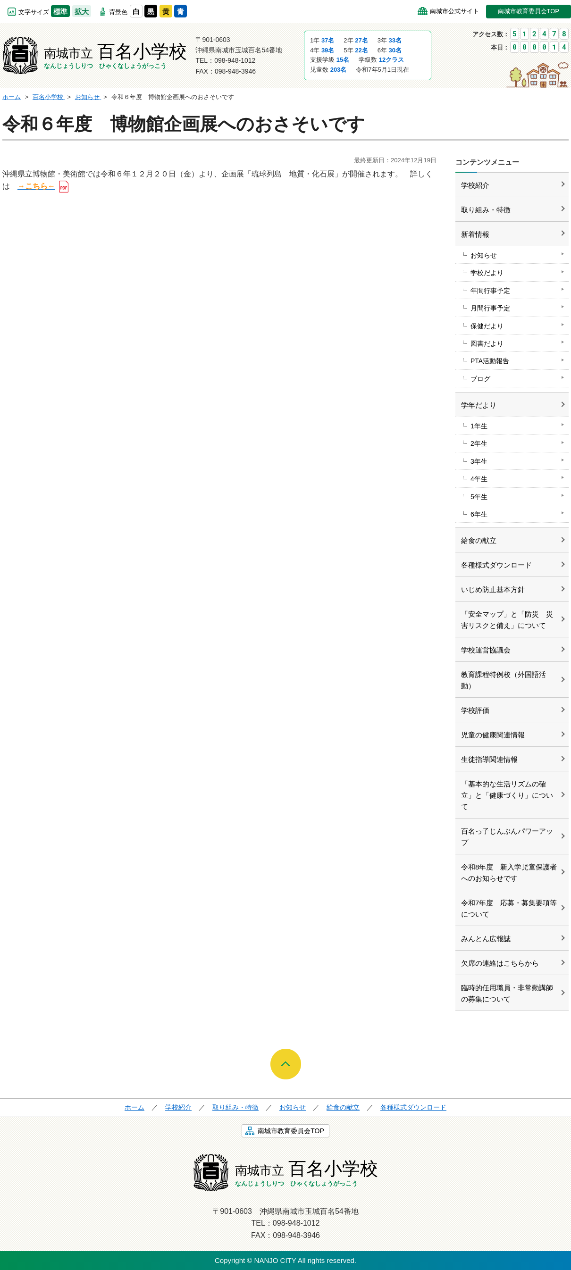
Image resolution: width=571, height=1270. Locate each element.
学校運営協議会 (486, 650)
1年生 (478, 426)
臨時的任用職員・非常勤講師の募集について (507, 993)
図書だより (487, 343)
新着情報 (475, 234)
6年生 (478, 514)
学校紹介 (475, 185)
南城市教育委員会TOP (529, 11)
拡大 (82, 12)
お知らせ (483, 255)
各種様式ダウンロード (496, 565)
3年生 (478, 461)
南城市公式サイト (454, 11)
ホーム (134, 1107)
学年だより (478, 405)
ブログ (480, 379)
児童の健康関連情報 (493, 735)
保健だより (487, 326)
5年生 (478, 497)
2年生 (478, 443)
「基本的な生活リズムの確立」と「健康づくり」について (507, 795)
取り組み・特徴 (486, 210)
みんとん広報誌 (486, 939)
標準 (60, 12)
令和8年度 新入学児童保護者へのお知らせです (509, 872)
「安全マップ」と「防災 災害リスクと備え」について (507, 619)
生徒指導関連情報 (489, 759)
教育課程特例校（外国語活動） (503, 680)
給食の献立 (478, 540)
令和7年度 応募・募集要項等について (509, 908)
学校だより (487, 272)
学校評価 (475, 710)
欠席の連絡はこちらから (500, 963)
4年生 (478, 479)
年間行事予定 (490, 290)
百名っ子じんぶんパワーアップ (507, 836)
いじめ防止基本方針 (493, 589)
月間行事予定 (490, 308)
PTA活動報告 (489, 361)
